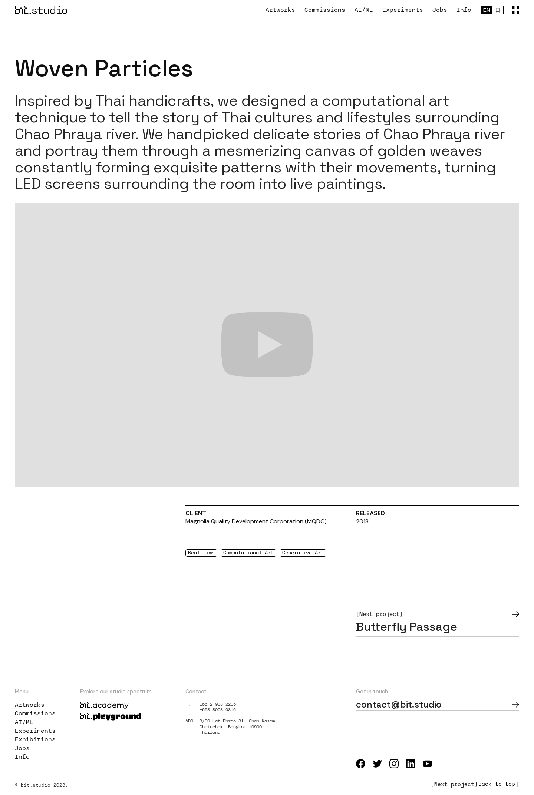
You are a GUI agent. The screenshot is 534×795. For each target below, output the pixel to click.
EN (486, 10)
